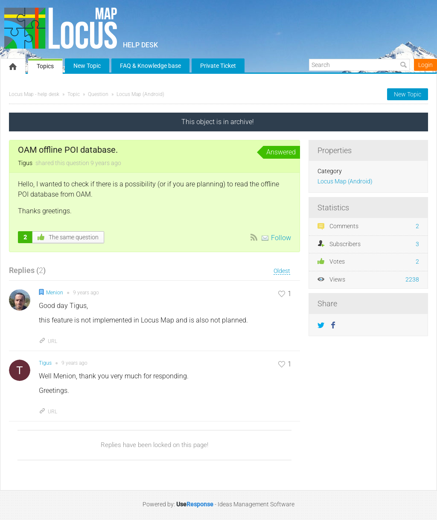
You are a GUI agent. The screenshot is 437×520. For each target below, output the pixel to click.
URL (48, 341)
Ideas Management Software (256, 504)
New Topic (87, 65)
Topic (73, 94)
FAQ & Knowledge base (150, 65)
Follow (281, 238)
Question (98, 94)
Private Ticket (218, 65)
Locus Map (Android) (140, 94)
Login (425, 64)
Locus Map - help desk (34, 94)
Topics (45, 66)
